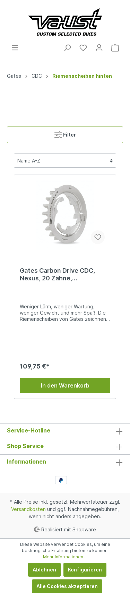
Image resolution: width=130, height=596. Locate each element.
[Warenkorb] (115, 47)
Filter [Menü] (65, 133)
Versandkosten (28, 509)
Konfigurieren (85, 569)
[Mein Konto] (99, 47)
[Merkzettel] (83, 47)
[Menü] (15, 47)
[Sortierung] (65, 160)
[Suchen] (67, 47)
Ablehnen (44, 569)
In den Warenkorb (65, 385)
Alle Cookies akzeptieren (67, 586)
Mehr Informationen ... (65, 556)
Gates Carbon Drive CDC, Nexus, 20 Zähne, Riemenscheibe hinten (57, 274)
